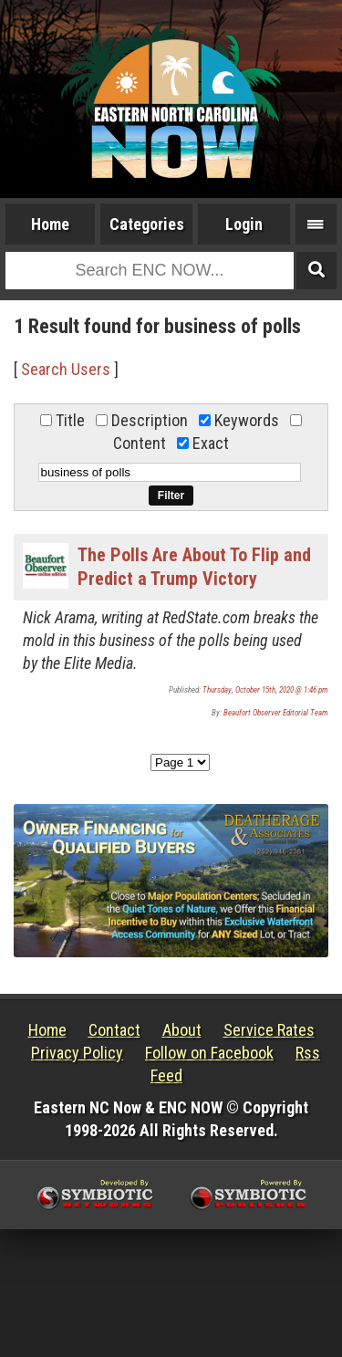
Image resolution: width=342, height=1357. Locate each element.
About (182, 1029)
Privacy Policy (77, 1052)
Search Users (65, 369)
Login (244, 224)
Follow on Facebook (209, 1052)
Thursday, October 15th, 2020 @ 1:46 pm (265, 689)
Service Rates (269, 1029)
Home (50, 224)
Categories (146, 224)
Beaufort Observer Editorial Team (275, 712)
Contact (114, 1029)
